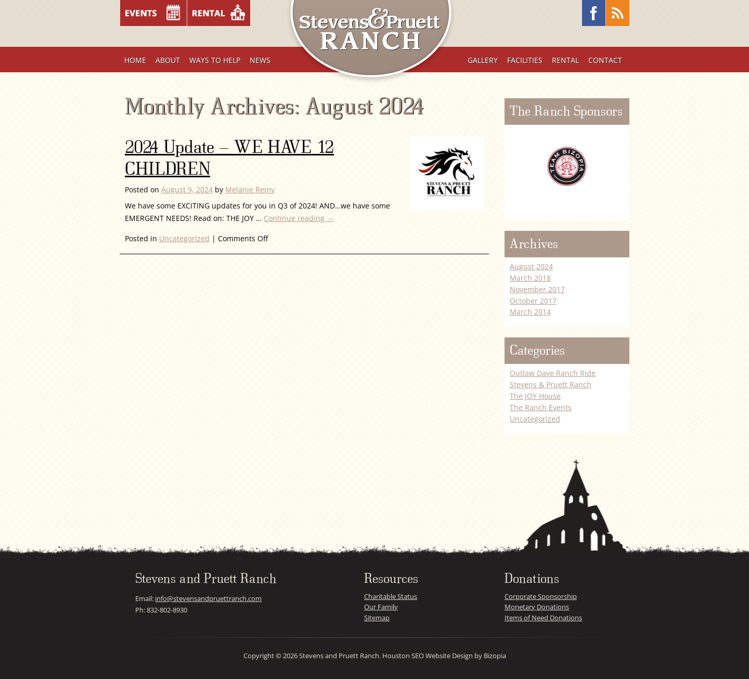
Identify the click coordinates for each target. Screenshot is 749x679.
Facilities (525, 60)
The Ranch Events (541, 407)
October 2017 (533, 301)
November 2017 (537, 289)
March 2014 (530, 312)
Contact (605, 60)
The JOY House (535, 396)
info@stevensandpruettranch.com (208, 598)
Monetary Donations (537, 606)
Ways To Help (214, 60)
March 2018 (530, 278)
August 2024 (531, 266)
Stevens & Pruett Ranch (550, 384)
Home (135, 60)
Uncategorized (184, 238)
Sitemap (377, 617)
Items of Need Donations (543, 617)
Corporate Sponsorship (541, 596)
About (168, 60)
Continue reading (299, 218)
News (260, 60)
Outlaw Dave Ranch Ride (553, 373)
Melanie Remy (250, 189)
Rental (565, 60)
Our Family (381, 606)
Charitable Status (390, 596)
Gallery (483, 60)
